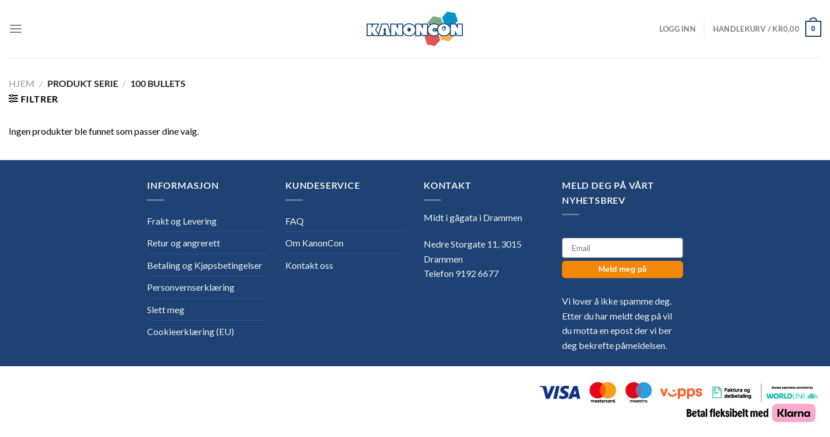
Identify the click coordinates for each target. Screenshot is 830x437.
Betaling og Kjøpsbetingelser (204, 265)
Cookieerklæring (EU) (190, 331)
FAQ (294, 220)
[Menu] (15, 28)
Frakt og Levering (182, 220)
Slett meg (165, 309)
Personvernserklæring (191, 287)
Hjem (22, 83)
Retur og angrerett (183, 242)
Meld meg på (622, 269)
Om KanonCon (314, 242)
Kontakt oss (309, 265)
